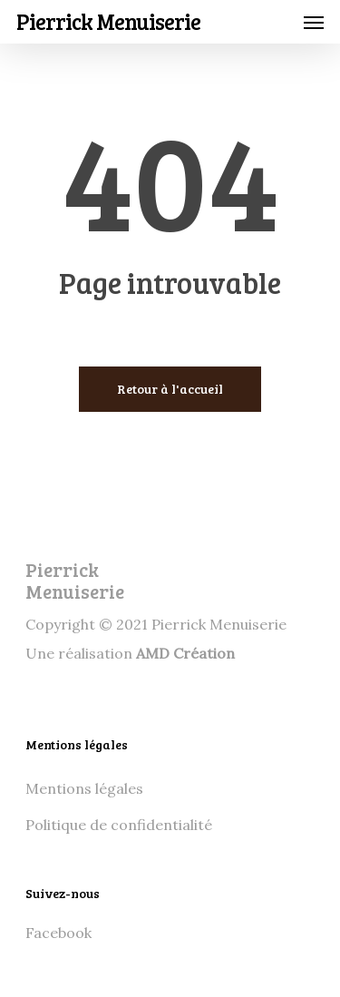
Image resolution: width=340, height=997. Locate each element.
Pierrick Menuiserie (108, 22)
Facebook (58, 933)
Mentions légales (84, 788)
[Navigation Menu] (314, 22)
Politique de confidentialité (118, 825)
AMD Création (185, 653)
